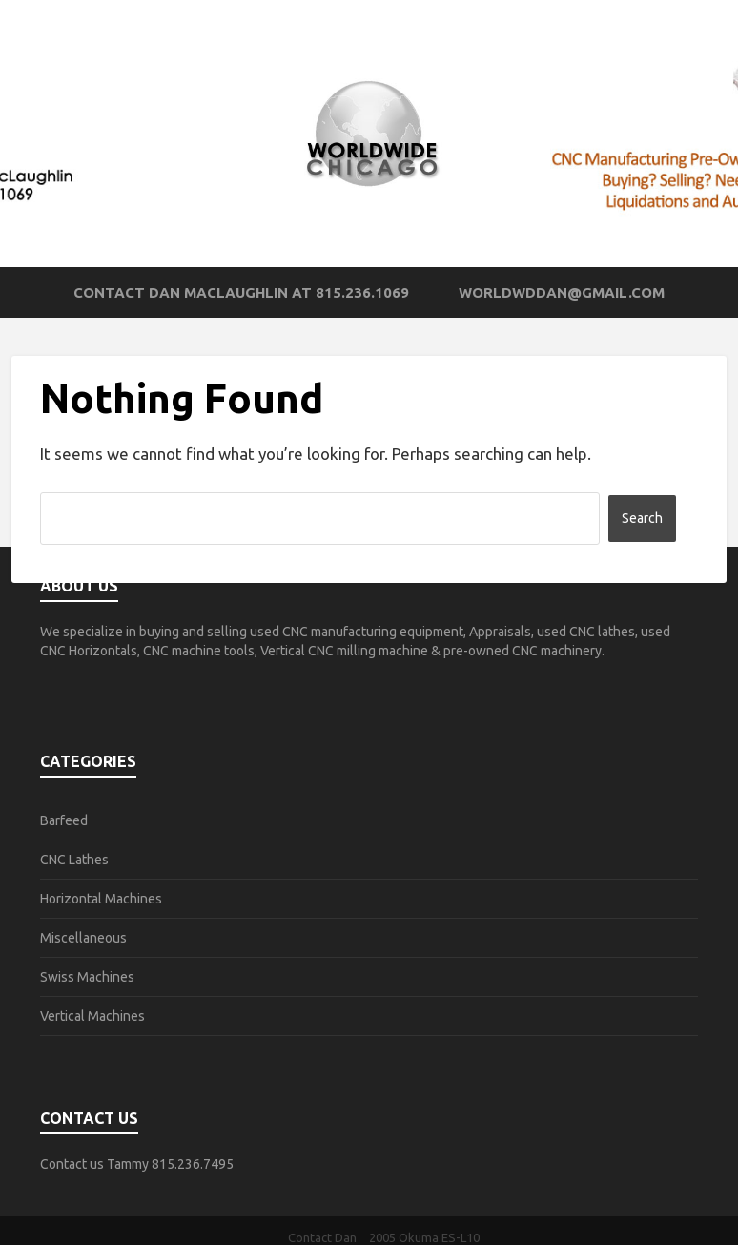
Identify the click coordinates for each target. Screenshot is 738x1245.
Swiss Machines (87, 977)
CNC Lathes (74, 859)
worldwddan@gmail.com (562, 292)
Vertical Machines (92, 1016)
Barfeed (64, 820)
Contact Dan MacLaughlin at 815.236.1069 (241, 292)
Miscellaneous (83, 937)
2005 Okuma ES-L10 (424, 1237)
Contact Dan (322, 1237)
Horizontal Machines (101, 898)
